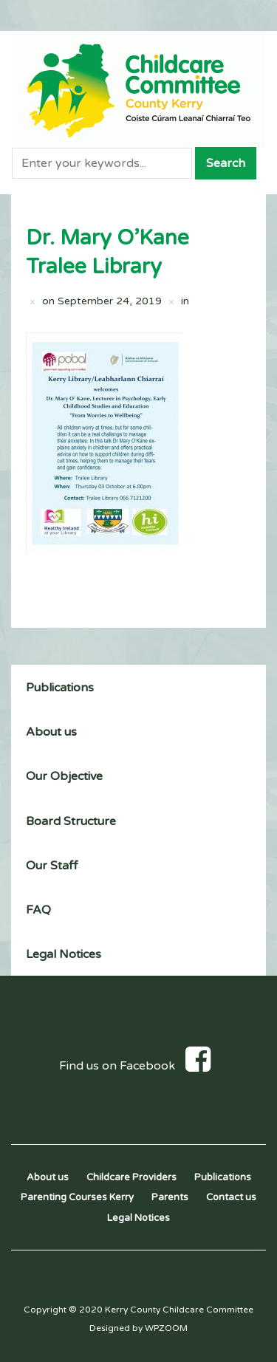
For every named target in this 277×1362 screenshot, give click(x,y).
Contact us (231, 1197)
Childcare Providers (131, 1177)
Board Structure (71, 821)
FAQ (38, 910)
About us (51, 732)
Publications (60, 687)
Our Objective (64, 776)
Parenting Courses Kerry (77, 1197)
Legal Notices (63, 954)
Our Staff (52, 865)
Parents (169, 1197)
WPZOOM (166, 1328)
